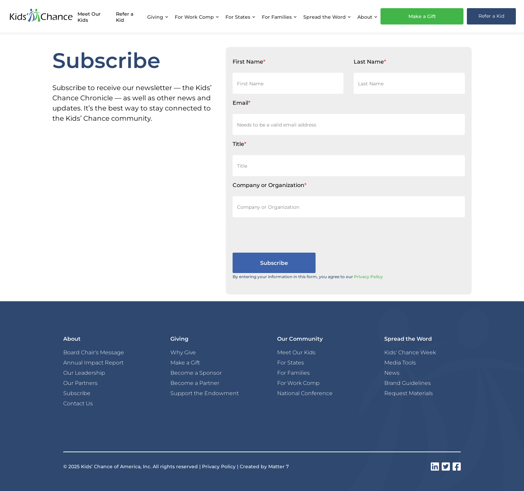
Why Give (183, 352)
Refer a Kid (124, 17)
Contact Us (78, 403)
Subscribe (76, 393)
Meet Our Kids (89, 17)
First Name (249, 61)
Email (241, 102)
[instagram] (435, 466)
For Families (293, 372)
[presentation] (284, 235)
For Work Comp (298, 382)
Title (239, 143)
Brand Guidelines (407, 382)
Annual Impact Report (93, 362)
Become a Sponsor (196, 372)
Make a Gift (422, 16)
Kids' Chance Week (410, 352)
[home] (41, 16)
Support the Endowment (204, 393)
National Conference (305, 393)
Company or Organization (269, 184)
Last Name (370, 61)
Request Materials (408, 393)
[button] (157, 16)
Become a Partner (194, 382)
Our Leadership (84, 372)
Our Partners (80, 382)
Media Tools (400, 362)
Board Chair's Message (93, 352)
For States (290, 362)
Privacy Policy (368, 276)
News (392, 372)
